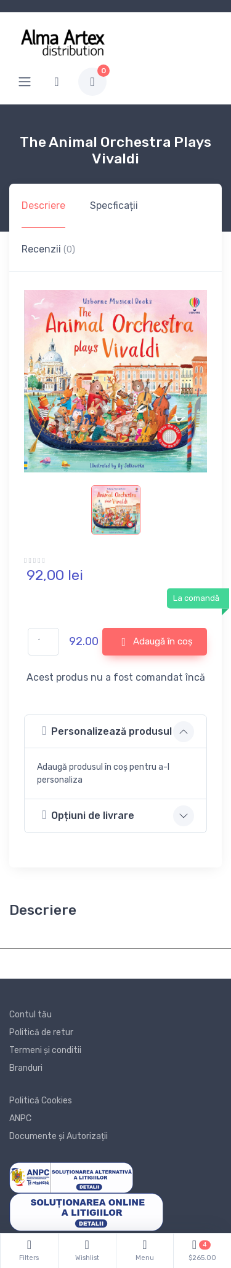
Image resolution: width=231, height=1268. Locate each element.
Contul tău (30, 1014)
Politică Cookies (40, 1100)
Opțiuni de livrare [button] (88, 814)
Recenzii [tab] (48, 249)
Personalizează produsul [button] (107, 730)
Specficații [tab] (114, 205)
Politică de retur (41, 1032)
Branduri (26, 1068)
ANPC (20, 1118)
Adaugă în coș (157, 642)
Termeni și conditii (45, 1050)
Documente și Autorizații (58, 1136)
